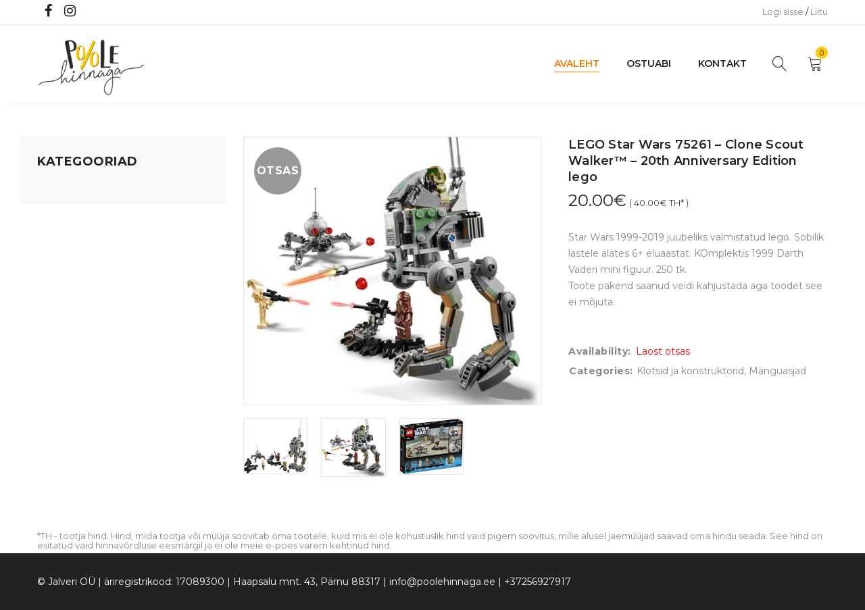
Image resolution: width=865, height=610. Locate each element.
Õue (47, 318)
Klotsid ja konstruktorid (690, 371)
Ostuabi (648, 63)
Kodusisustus (68, 241)
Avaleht (576, 63)
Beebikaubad (68, 292)
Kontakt (722, 63)
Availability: (599, 351)
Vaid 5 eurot (65, 395)
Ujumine (57, 369)
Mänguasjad (66, 190)
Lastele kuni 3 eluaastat (92, 267)
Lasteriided (63, 344)
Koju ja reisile (67, 215)
